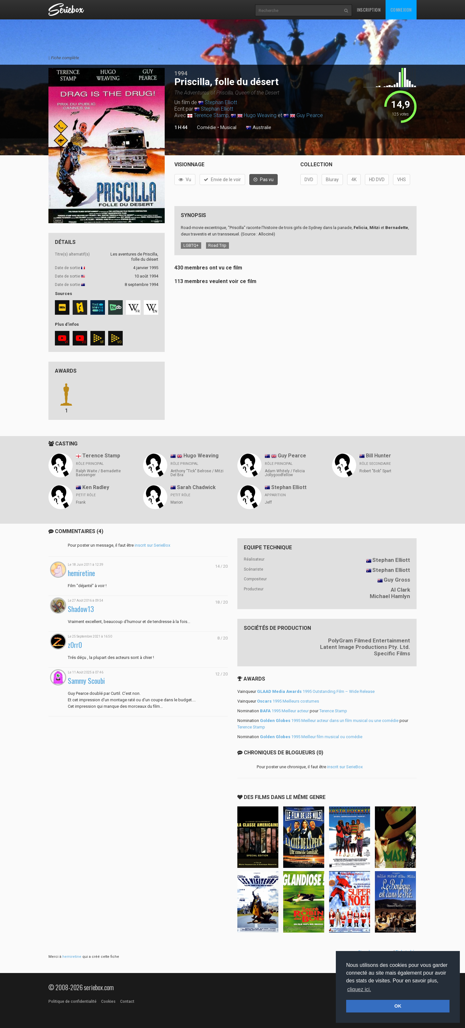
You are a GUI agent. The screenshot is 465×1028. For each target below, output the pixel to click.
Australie (258, 127)
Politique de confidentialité (72, 1001)
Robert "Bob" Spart (375, 471)
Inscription (369, 9)
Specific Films (392, 653)
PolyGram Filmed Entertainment (369, 640)
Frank (81, 502)
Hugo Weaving (260, 115)
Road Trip (217, 245)
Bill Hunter (378, 456)
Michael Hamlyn (390, 596)
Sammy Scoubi (86, 681)
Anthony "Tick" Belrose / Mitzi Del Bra (196, 473)
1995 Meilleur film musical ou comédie (311, 736)
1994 (180, 73)
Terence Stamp (211, 115)
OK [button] (397, 1006)
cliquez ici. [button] (359, 989)
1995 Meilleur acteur (284, 710)
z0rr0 (75, 645)
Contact (127, 1001)
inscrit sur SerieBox (152, 545)
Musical (228, 127)
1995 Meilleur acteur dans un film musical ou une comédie (329, 720)
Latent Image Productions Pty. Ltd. (365, 647)
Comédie (206, 127)
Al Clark (400, 589)
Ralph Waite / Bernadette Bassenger (98, 473)
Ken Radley (95, 487)
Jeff (268, 502)
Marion (176, 502)
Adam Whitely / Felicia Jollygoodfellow (285, 473)
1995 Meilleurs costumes (288, 701)
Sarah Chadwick (196, 487)
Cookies (108, 1001)
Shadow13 (81, 609)
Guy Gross (397, 579)
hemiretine (81, 573)
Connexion (401, 9)
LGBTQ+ (191, 245)
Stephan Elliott (221, 102)
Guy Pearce (309, 115)
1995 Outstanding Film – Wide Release (316, 691)
